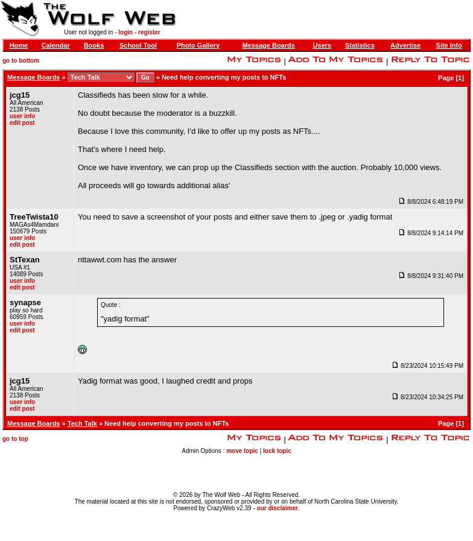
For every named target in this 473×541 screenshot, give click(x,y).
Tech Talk (82, 423)
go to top (15, 438)
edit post (22, 122)
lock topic (277, 451)
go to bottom (20, 60)
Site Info (449, 45)
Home (19, 45)
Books (94, 45)
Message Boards (268, 45)
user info (22, 116)
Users (322, 45)
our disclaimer (277, 508)
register (149, 32)
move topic (242, 451)
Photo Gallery (198, 45)
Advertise (405, 45)
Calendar (56, 45)
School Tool (138, 45)
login (125, 32)
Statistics (360, 45)
